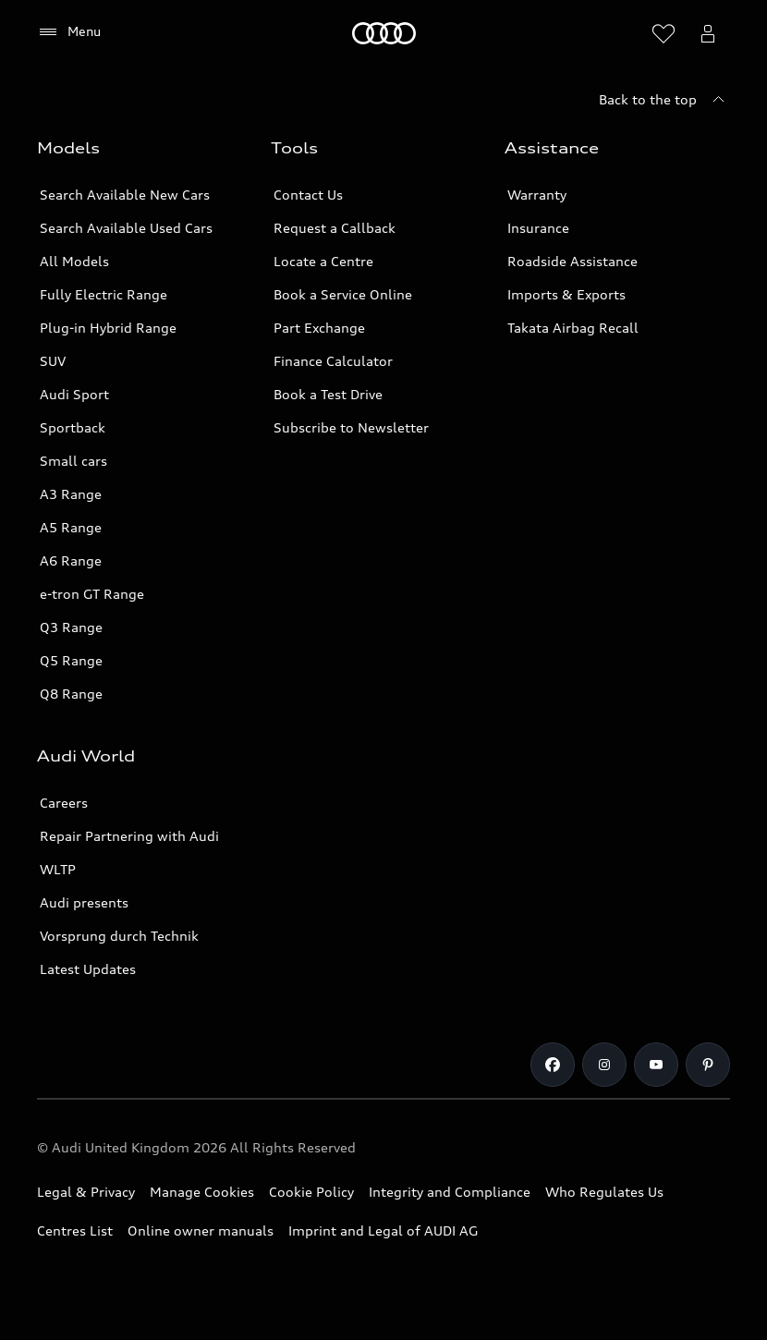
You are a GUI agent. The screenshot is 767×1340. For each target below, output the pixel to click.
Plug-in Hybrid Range (108, 327)
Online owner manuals (201, 1230)
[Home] (384, 33)
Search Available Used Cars (126, 228)
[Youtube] (656, 1064)
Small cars (73, 461)
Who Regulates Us (604, 1192)
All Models (74, 261)
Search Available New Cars (125, 194)
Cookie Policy (311, 1192)
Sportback (72, 427)
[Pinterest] (708, 1064)
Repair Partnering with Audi (129, 836)
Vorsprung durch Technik (119, 936)
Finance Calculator (333, 361)
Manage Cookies (202, 1192)
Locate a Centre (323, 261)
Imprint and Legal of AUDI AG (383, 1230)
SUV (53, 361)
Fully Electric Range (103, 294)
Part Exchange (319, 327)
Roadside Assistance (572, 261)
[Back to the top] (664, 100)
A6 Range (71, 560)
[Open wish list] (663, 33)
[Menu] (69, 32)
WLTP (58, 869)
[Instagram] (604, 1064)
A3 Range (71, 494)
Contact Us (308, 194)
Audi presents (84, 902)
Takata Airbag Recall (573, 327)
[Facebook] (552, 1064)
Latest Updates (88, 969)
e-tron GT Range (92, 594)
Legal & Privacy (86, 1192)
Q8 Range (71, 693)
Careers (64, 802)
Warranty (536, 194)
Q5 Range (71, 660)
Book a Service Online (343, 294)
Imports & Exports (566, 294)
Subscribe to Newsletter (351, 427)
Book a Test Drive (328, 394)
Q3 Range (71, 627)
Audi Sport (74, 394)
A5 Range (71, 527)
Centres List (75, 1230)
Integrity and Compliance (449, 1192)
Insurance (538, 228)
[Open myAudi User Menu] (708, 33)
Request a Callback (335, 228)
